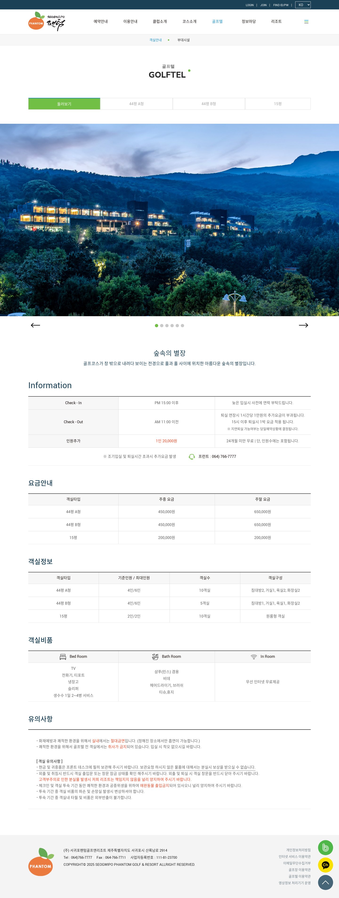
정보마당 (249, 21)
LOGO (58, 21)
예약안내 (101, 21)
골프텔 (217, 21)
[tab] (64, 104)
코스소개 (189, 21)
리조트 (276, 21)
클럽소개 (160, 21)
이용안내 (130, 21)
